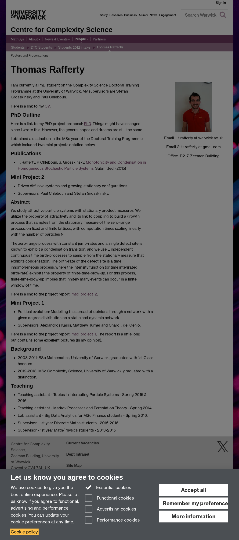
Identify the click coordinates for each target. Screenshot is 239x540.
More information (193, 516)
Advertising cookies (110, 509)
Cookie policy (24, 532)
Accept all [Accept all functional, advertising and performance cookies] (193, 490)
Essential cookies (108, 487)
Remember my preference (195, 503)
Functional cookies (109, 498)
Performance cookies (112, 520)
